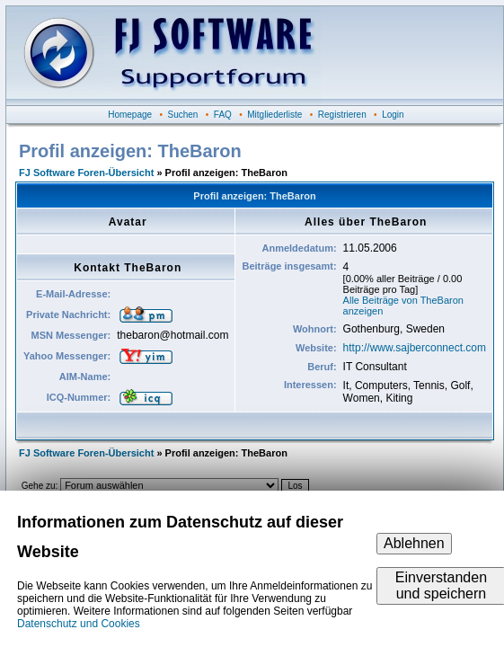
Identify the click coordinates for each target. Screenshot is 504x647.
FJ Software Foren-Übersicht (86, 172)
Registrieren (342, 115)
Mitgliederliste (274, 115)
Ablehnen (414, 543)
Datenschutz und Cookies (78, 623)
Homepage (130, 115)
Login (392, 115)
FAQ (223, 115)
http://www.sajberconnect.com (414, 347)
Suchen (183, 115)
